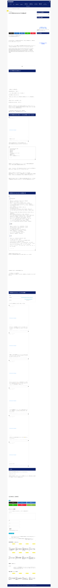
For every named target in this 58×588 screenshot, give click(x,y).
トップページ (10, 4)
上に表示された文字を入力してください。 (14, 530)
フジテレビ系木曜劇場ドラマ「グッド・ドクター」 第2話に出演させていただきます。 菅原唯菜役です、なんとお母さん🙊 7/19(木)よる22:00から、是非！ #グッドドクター (19, 410)
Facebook (18, 585)
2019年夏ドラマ (17, 4)
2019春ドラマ (21, 4)
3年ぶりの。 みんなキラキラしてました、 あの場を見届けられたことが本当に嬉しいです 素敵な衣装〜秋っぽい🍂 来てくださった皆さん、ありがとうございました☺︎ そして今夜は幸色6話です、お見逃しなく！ (19, 383)
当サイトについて (28, 6)
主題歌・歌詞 (40, 4)
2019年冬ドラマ (26, 4)
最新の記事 (17, 496)
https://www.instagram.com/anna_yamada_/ (26, 297)
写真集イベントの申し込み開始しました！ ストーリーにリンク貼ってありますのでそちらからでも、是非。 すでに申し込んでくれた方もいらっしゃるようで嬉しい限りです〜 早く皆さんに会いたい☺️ (19, 355)
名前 (9, 520)
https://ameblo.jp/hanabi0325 (28, 299)
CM (45, 4)
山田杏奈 (10, 140)
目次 (13, 4)
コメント (10, 512)
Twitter (21, 585)
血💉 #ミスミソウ (12, 463)
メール (9, 523)
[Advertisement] (22, 59)
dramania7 (10, 1)
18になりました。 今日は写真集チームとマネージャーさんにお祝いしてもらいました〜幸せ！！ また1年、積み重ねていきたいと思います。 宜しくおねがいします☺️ (19, 328)
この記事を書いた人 (12, 496)
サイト (9, 526)
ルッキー (10, 566)
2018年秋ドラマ (31, 4)
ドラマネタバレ (36, 4)
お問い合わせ (24, 585)
